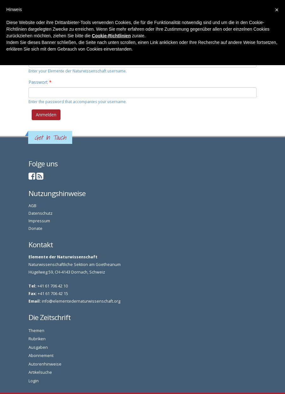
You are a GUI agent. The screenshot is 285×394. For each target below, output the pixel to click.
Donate (35, 228)
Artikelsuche (40, 372)
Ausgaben (38, 347)
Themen (36, 330)
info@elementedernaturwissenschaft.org (81, 301)
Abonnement (41, 355)
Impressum (39, 221)
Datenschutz (40, 213)
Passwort (40, 82)
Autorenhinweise (44, 364)
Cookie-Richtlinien (111, 35)
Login (33, 381)
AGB (32, 205)
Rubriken (37, 339)
